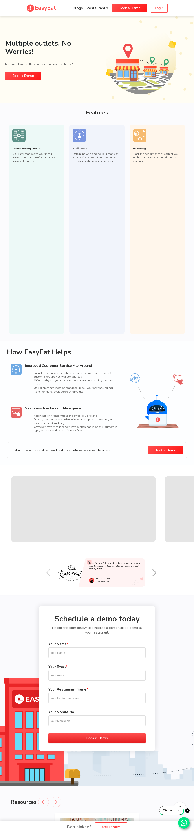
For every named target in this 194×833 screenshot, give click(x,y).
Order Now (111, 826)
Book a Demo (129, 8)
